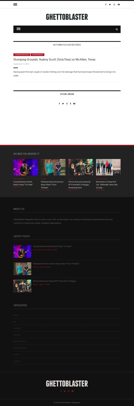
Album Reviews (101, 179)
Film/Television (19, 341)
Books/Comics (19, 348)
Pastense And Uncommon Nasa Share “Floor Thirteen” (52, 185)
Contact (16, 361)
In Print (16, 354)
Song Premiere (18, 179)
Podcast (17, 328)
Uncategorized (37, 54)
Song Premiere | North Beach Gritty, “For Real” (52, 246)
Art (14, 322)
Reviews (17, 335)
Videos (43, 179)
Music (70, 179)
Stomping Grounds (22, 54)
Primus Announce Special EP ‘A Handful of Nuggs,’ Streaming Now (79, 185)
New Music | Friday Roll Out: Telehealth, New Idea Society (106, 185)
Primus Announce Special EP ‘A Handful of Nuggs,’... (55, 281)
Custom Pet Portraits (22, 125)
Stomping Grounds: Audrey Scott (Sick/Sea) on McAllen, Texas (54, 59)
